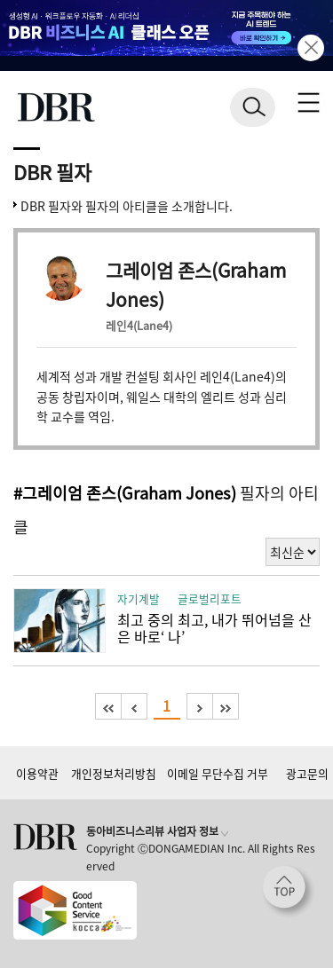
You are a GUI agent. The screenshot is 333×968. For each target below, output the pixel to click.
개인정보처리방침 (113, 773)
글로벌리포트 (210, 598)
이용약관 (37, 773)
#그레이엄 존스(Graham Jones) (124, 493)
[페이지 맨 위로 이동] (288, 891)
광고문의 (307, 773)
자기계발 (138, 598)
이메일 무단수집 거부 (217, 773)
